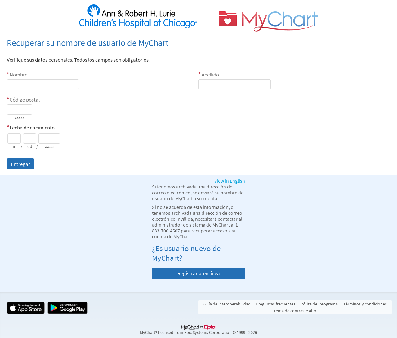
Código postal (25, 99)
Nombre (18, 74)
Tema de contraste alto (295, 311)
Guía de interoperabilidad (227, 304)
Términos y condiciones (365, 304)
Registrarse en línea (198, 273)
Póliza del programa (319, 304)
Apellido (210, 74)
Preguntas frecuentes (275, 304)
